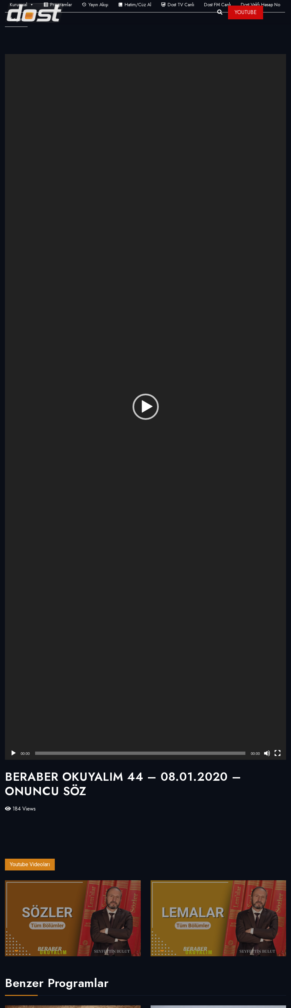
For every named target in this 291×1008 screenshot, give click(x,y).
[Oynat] (13, 753)
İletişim (16, 19)
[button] (146, 407)
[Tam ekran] (277, 753)
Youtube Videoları (30, 864)
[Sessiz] (267, 753)
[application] (145, 407)
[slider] (140, 753)
